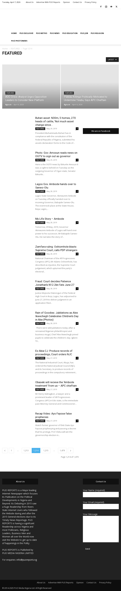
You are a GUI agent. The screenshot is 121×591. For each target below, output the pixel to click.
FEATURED (15, 48)
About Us (29, 2)
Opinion (66, 2)
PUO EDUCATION (70, 33)
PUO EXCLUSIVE (26, 33)
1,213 (26, 450)
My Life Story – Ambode (49, 218)
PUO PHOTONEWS (19, 41)
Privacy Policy (90, 2)
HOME (14, 33)
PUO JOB (84, 33)
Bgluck (8, 104)
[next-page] (70, 450)
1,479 (62, 450)
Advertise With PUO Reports (48, 2)
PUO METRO (41, 33)
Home (5, 48)
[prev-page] (5, 450)
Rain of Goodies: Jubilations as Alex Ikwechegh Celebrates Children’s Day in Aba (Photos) (56, 316)
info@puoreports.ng (27, 559)
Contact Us (77, 2)
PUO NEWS (55, 33)
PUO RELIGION (97, 33)
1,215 (45, 450)
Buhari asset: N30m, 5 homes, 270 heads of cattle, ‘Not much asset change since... (55, 121)
